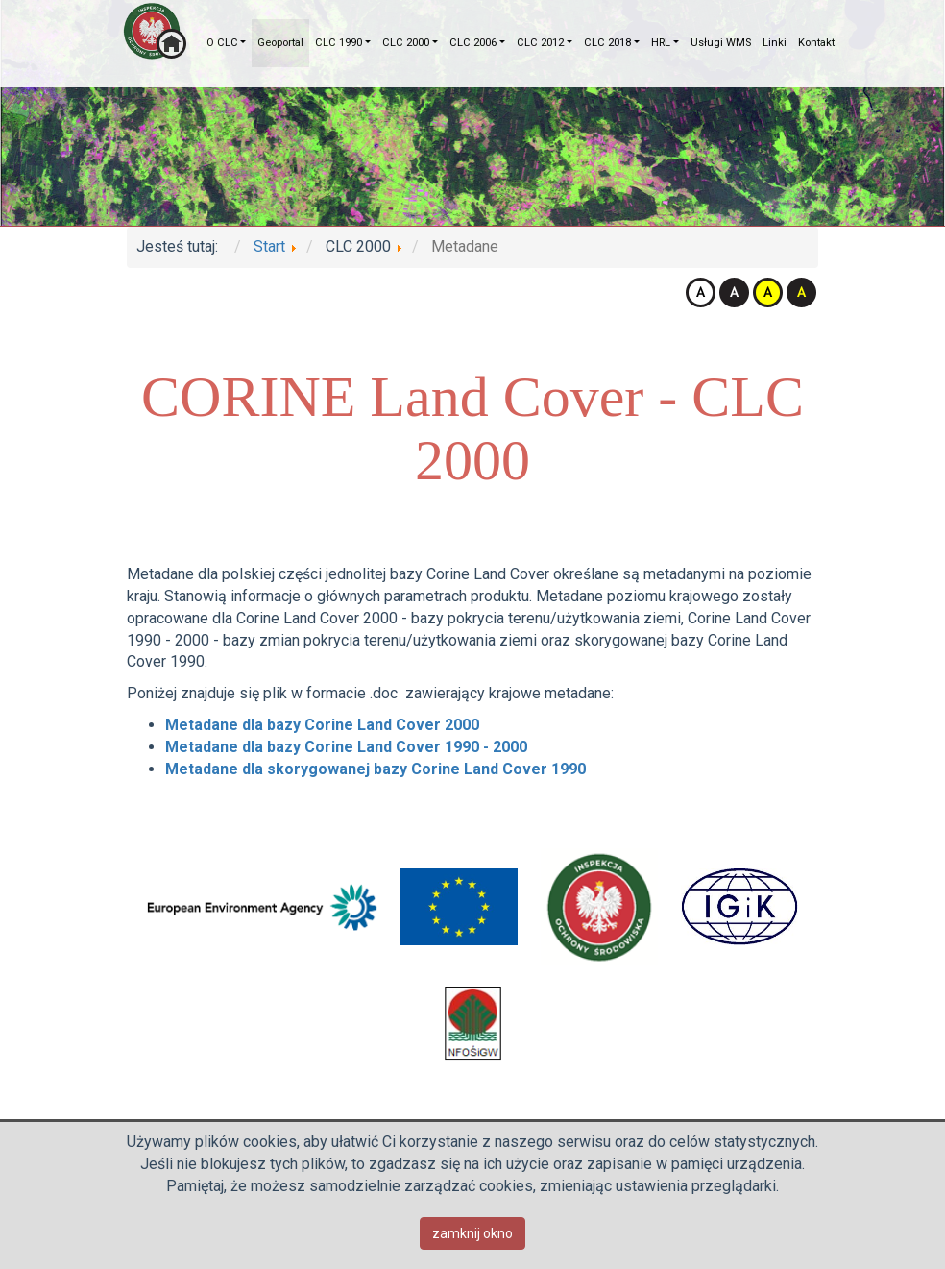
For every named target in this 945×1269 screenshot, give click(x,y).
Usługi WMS (721, 43)
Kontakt (816, 43)
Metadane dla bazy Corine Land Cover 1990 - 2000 (346, 747)
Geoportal (280, 43)
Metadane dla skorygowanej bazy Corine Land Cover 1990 (375, 769)
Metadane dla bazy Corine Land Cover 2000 (322, 725)
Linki (775, 43)
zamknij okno (472, 1233)
